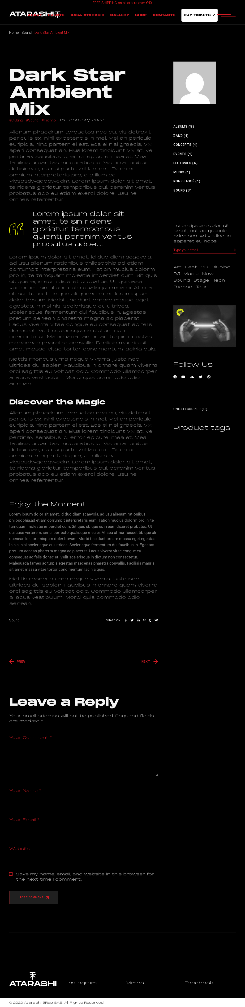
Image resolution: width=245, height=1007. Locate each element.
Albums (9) (183, 127)
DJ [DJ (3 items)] (176, 273)
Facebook (199, 983)
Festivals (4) (185, 163)
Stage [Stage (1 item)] (201, 280)
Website (19, 848)
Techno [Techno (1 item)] (182, 287)
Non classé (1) (186, 181)
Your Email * (24, 819)
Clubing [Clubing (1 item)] (220, 267)
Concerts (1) (185, 145)
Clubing (17, 120)
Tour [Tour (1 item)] (201, 287)
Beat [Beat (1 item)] (191, 267)
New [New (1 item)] (208, 273)
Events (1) (182, 154)
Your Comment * (30, 737)
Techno (50, 120)
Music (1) (181, 172)
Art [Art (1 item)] (177, 267)
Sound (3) (182, 190)
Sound (26, 32)
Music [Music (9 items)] (191, 273)
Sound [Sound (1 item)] (181, 280)
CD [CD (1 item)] (204, 267)
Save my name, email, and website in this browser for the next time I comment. (85, 877)
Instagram (82, 983)
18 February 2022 (81, 120)
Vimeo (135, 983)
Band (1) (181, 136)
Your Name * (25, 790)
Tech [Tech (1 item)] (219, 280)
